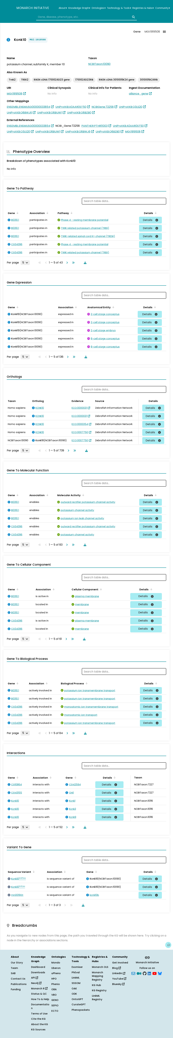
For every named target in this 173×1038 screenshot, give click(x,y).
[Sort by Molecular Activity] (83, 495)
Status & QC (39, 993)
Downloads (38, 972)
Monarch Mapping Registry (97, 976)
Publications (19, 984)
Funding (16, 989)
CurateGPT (79, 1004)
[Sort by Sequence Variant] (33, 871)
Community (162, 8)
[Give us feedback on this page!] (168, 945)
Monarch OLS (100, 967)
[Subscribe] (133, 973)
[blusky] (160, 973)
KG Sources (38, 1029)
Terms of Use (39, 1013)
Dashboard (38, 967)
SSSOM (76, 983)
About (63, 8)
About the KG (39, 1024)
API (34, 977)
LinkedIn (118, 973)
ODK (74, 993)
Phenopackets (81, 1010)
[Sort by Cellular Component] (100, 589)
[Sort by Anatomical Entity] (113, 307)
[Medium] (139, 973)
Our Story (17, 962)
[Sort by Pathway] (71, 213)
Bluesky (118, 984)
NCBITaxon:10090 (99, 64)
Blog (116, 968)
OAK (74, 988)
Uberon (55, 968)
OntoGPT (77, 999)
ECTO (54, 1011)
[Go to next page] (66, 262)
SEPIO (54, 1005)
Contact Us (18, 978)
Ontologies (98, 8)
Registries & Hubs (143, 8)
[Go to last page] (72, 262)
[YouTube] (154, 973)
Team (14, 968)
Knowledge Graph (79, 8)
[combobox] (86, 17)
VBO (54, 994)
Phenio (55, 984)
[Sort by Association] (47, 213)
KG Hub (96, 985)
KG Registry (99, 990)
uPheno (56, 973)
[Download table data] (84, 262)
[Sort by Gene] (17, 213)
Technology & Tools (119, 8)
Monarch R (39, 988)
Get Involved (120, 962)
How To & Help (40, 999)
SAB (13, 973)
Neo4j (36, 983)
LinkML (75, 977)
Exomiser (77, 967)
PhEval (76, 972)
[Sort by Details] (155, 213)
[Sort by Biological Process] (86, 683)
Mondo (55, 962)
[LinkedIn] (149, 973)
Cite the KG (38, 1019)
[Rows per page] (25, 262)
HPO (54, 978)
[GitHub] (144, 973)
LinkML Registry (97, 997)
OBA (54, 989)
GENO (54, 1000)
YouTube (119, 978)
